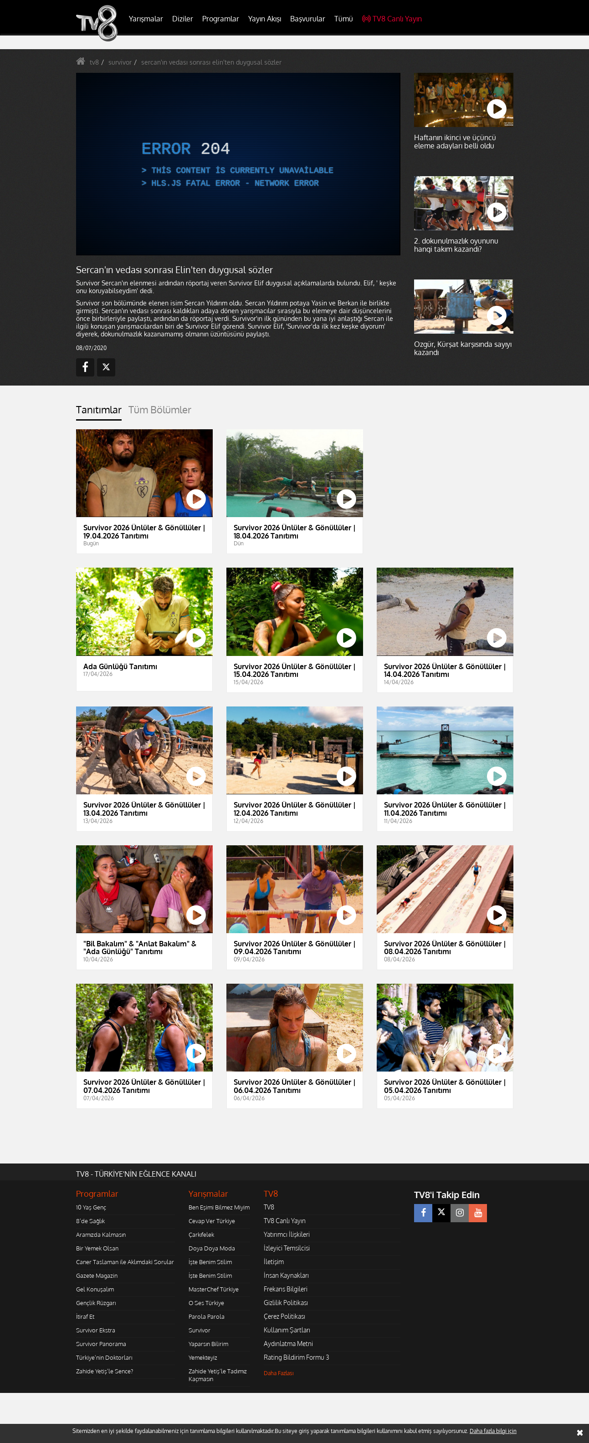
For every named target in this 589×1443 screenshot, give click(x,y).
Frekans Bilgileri (285, 1289)
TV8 (269, 1207)
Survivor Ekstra (95, 1330)
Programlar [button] (220, 18)
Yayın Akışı (264, 18)
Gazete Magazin (97, 1275)
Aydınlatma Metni (288, 1343)
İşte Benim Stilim (210, 1261)
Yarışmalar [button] (146, 18)
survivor (120, 62)
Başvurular (307, 18)
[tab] (99, 412)
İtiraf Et (85, 1316)
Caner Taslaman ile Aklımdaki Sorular (125, 1261)
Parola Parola (207, 1316)
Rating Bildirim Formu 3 (296, 1357)
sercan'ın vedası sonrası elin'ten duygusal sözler (211, 62)
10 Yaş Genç (91, 1207)
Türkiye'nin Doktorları (104, 1357)
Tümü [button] (343, 18)
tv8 (94, 62)
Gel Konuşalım (95, 1289)
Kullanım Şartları (287, 1330)
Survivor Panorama (101, 1343)
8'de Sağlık (90, 1221)
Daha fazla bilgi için (493, 1431)
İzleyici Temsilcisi (287, 1248)
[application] (237, 164)
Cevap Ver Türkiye (212, 1221)
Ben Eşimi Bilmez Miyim (219, 1207)
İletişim (274, 1261)
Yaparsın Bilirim (208, 1343)
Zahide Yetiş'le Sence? (104, 1371)
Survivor (199, 1330)
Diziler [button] (182, 18)
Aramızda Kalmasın (101, 1234)
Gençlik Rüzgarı (96, 1302)
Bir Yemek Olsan (97, 1248)
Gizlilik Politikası (286, 1302)
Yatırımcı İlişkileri (287, 1234)
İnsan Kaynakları (286, 1275)
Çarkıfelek (201, 1234)
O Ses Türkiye (206, 1302)
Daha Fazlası (279, 1373)
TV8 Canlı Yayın (392, 18)
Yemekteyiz (203, 1357)
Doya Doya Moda (212, 1248)
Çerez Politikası (284, 1316)
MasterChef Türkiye (214, 1289)
